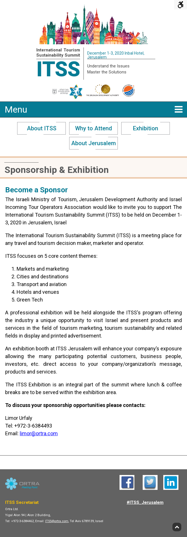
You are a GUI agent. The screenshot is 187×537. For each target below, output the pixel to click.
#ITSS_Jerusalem (145, 502)
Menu (93, 109)
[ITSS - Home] (93, 42)
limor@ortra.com (39, 433)
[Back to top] (176, 527)
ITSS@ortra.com (56, 521)
